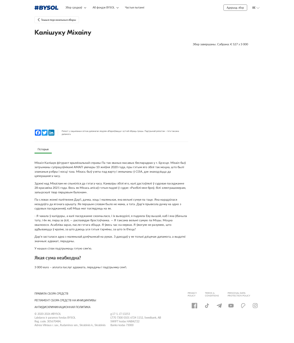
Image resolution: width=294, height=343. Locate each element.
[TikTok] (207, 306)
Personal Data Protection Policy (239, 294)
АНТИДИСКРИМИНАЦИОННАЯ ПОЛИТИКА (62, 307)
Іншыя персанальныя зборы (58, 20)
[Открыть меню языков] (256, 8)
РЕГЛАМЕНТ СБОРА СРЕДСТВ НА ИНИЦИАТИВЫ (65, 300)
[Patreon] (243, 306)
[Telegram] (219, 305)
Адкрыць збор (235, 7)
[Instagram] (255, 305)
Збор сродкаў (73, 7)
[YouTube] (231, 305)
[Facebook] (194, 306)
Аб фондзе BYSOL (104, 7)
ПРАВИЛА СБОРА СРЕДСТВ (51, 293)
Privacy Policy (192, 294)
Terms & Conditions (212, 294)
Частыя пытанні (134, 7)
